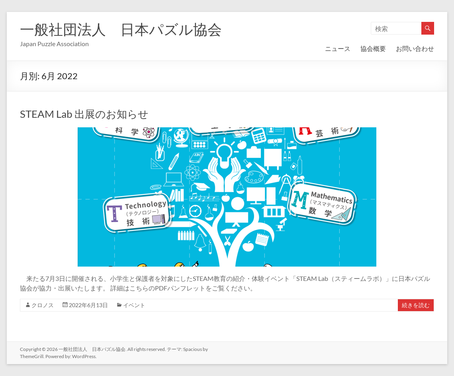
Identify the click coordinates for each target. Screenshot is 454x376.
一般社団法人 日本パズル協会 (121, 29)
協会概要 (373, 48)
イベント (134, 305)
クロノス (42, 305)
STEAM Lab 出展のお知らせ (84, 113)
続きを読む (416, 305)
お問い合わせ (415, 48)
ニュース (337, 48)
